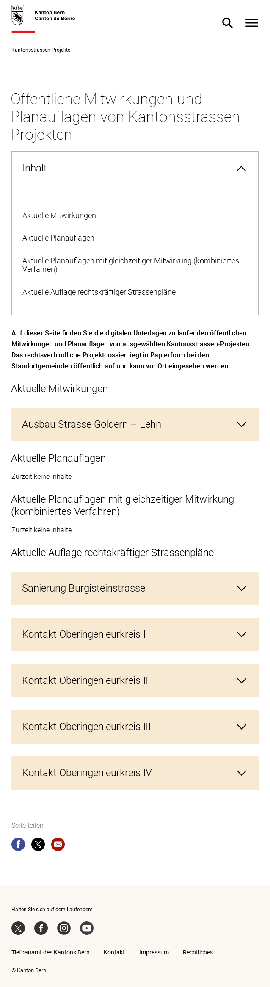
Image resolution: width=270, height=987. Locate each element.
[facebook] (18, 846)
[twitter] (38, 846)
